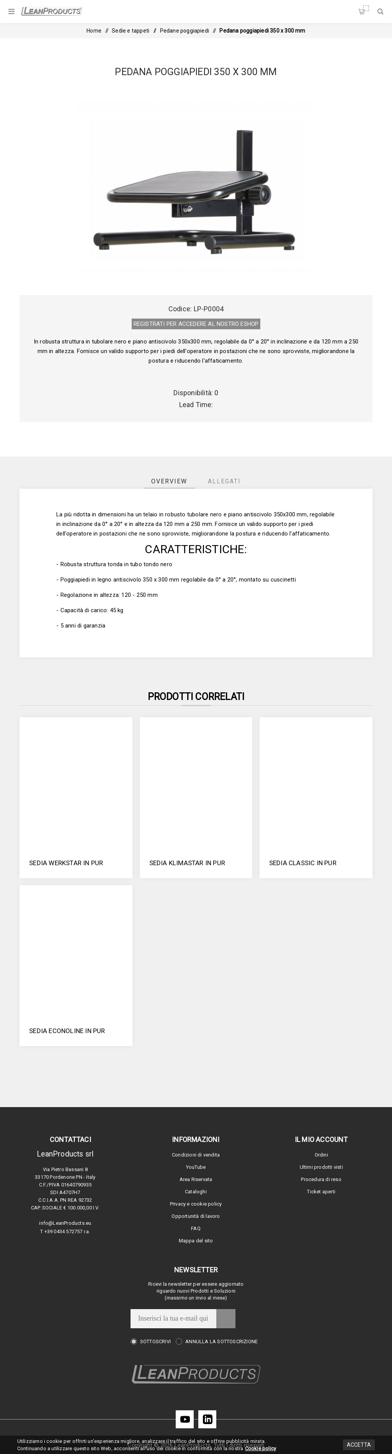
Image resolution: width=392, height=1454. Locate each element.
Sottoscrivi (155, 1341)
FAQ (196, 1228)
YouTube (196, 1167)
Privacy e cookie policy (196, 1204)
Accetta (359, 1445)
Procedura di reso (321, 1179)
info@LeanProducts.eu (65, 1223)
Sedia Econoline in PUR (67, 1031)
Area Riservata (196, 1179)
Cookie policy (260, 1448)
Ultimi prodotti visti (321, 1167)
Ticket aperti (321, 1191)
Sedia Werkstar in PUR (66, 863)
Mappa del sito (196, 1241)
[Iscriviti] (173, 1318)
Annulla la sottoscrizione (221, 1341)
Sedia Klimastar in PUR (187, 863)
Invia (225, 1318)
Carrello (366, 8)
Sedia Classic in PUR (302, 863)
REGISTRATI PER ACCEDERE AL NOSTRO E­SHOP (196, 323)
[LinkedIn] (207, 1419)
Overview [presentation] (169, 481)
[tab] (169, 481)
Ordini (321, 1155)
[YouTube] (185, 1419)
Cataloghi (196, 1191)
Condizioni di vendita (196, 1155)
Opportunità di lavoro (196, 1216)
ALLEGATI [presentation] (224, 481)
